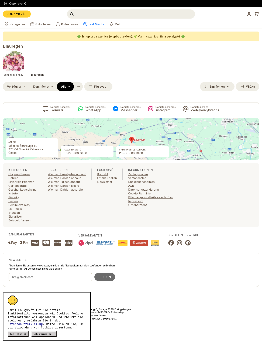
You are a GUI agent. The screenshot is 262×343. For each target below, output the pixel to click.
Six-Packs (15, 209)
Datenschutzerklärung (25, 323)
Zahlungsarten (138, 174)
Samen (13, 201)
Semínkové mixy (19, 205)
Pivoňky (13, 197)
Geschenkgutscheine (22, 189)
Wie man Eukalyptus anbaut (67, 174)
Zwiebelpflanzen (19, 220)
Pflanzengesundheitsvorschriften (150, 197)
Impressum (135, 201)
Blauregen (13, 46)
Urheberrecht (137, 205)
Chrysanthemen (19, 174)
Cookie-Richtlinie (139, 193)
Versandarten (137, 178)
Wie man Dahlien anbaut (64, 178)
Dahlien (13, 178)
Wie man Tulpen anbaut (64, 182)
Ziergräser (15, 216)
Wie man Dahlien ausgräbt (65, 189)
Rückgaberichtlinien (141, 182)
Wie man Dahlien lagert (63, 185)
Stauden (14, 212)
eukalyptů (173, 36)
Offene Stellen (107, 178)
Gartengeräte (17, 185)
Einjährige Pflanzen (21, 182)
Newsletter (104, 182)
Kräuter (13, 193)
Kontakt (102, 174)
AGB (131, 185)
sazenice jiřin (155, 36)
